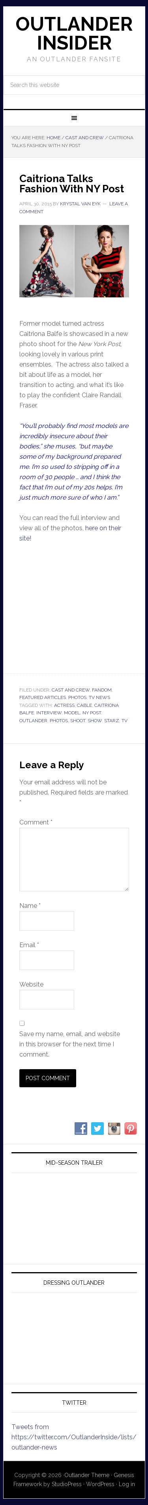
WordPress (100, 1484)
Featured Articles (42, 697)
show (95, 720)
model (72, 713)
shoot (77, 720)
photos (59, 720)
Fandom (102, 690)
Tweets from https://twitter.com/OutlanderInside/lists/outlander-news (74, 1437)
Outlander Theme (86, 1475)
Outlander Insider (74, 33)
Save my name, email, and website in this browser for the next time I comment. (69, 1044)
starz (111, 720)
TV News (99, 697)
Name (30, 905)
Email (29, 945)
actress (64, 705)
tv (124, 720)
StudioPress (67, 1484)
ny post (91, 713)
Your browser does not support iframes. (74, 607)
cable (84, 705)
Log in (127, 1484)
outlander (33, 720)
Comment (35, 822)
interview (49, 713)
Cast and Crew (71, 690)
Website (31, 984)
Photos (77, 697)
